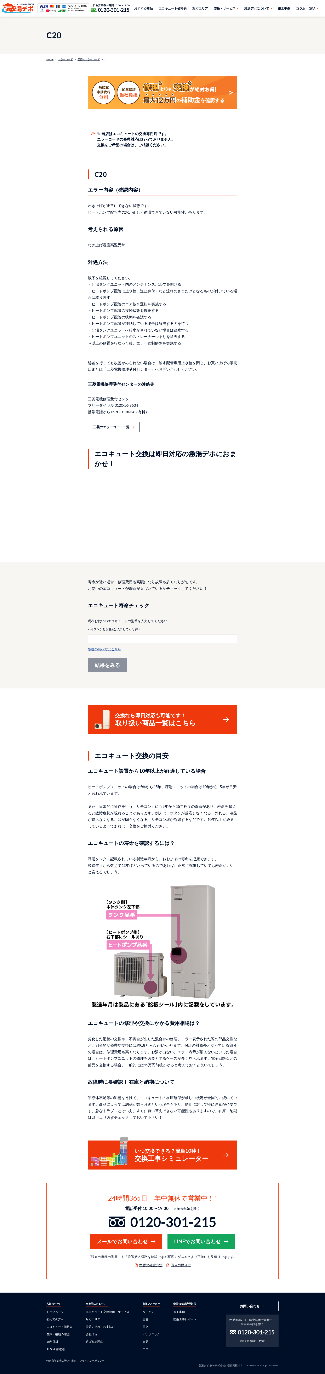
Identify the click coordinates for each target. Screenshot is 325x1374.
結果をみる (107, 665)
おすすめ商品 (143, 8)
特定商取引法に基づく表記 (61, 1360)
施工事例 (284, 8)
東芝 (145, 1341)
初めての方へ (55, 1319)
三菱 (145, 1319)
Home (49, 59)
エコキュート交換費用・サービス (107, 1312)
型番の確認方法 (150, 1265)
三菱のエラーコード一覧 (111, 427)
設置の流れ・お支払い (100, 1326)
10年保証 (52, 1341)
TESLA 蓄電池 (55, 1349)
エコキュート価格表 (173, 8)
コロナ (147, 1349)
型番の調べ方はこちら (104, 649)
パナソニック (151, 1334)
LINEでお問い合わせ (197, 1241)
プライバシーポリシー (92, 1360)
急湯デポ (18, 8)
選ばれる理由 (94, 1341)
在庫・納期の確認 (58, 1334)
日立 (145, 1326)
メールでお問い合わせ (122, 1241)
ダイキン (148, 1312)
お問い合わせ (250, 1306)
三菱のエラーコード (89, 59)
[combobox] (162, 639)
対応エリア (200, 8)
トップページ (55, 1312)
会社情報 (91, 1334)
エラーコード (65, 59)
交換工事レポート (184, 1319)
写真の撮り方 (181, 1265)
